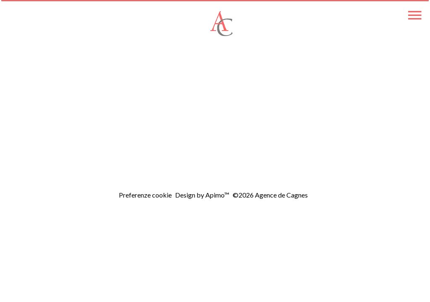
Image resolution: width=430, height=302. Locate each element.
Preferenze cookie (145, 195)
